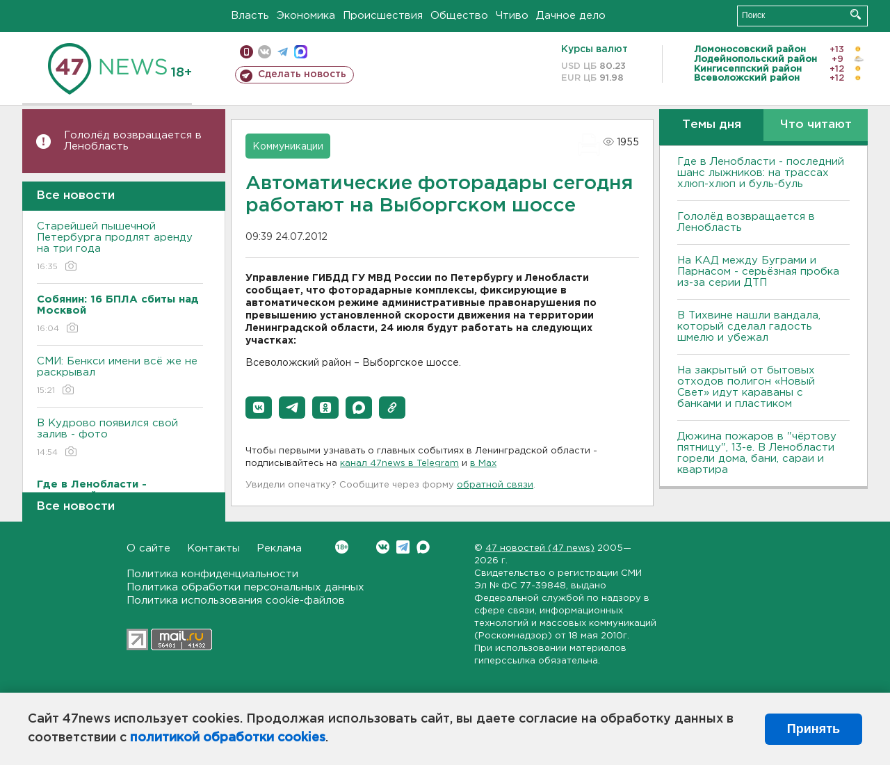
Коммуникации (287, 147)
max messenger (300, 51)
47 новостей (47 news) (539, 548)
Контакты (213, 548)
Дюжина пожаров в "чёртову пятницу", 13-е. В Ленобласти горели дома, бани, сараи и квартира (756, 453)
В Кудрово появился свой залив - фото (120, 438)
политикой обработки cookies (227, 737)
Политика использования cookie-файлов (236, 600)
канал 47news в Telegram (399, 463)
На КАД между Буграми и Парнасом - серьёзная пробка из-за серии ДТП (758, 271)
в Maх (483, 463)
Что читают (816, 125)
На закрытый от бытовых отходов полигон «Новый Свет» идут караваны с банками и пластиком (746, 387)
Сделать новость (302, 74)
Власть (250, 15)
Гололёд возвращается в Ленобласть (133, 141)
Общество (459, 15)
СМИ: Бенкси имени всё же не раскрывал (120, 376)
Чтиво (512, 15)
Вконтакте (341, 547)
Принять (813, 729)
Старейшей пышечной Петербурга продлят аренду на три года (120, 247)
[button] (258, 407)
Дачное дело (571, 15)
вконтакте (264, 51)
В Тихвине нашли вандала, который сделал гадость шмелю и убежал (748, 326)
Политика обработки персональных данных (245, 587)
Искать (855, 14)
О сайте (148, 548)
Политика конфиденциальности (212, 574)
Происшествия (383, 15)
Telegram (403, 547)
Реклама (279, 548)
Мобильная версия (246, 51)
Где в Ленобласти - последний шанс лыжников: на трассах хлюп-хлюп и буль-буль (760, 172)
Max (423, 547)
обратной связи (495, 485)
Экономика (306, 15)
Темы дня (711, 125)
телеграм (282, 51)
